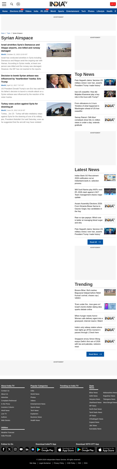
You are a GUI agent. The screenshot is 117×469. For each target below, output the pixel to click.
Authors (4, 417)
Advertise (4, 397)
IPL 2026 (44, 11)
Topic (8, 33)
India (36, 11)
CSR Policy (71, 463)
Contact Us (5, 391)
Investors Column (7, 407)
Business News (36, 417)
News (3, 33)
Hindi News (5, 410)
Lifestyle (100, 11)
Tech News (35, 410)
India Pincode (6, 436)
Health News (35, 420)
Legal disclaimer (45, 463)
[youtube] (21, 449)
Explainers (34, 414)
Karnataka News (95, 429)
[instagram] (15, 449)
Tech (83, 11)
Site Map (32, 463)
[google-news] (33, 449)
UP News (92, 416)
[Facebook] (3, 449)
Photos (91, 11)
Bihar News (93, 393)
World (53, 11)
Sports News (35, 407)
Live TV (4, 414)
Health (109, 11)
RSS (86, 463)
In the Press (5, 404)
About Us (4, 394)
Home (5, 11)
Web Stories (5, 420)
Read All (95, 242)
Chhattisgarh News (96, 419)
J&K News (93, 425)
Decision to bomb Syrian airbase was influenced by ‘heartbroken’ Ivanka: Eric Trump (21, 79)
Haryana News (94, 399)
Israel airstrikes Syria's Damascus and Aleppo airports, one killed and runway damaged (20, 48)
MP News (92, 406)
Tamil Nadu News (95, 412)
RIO (79, 463)
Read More (95, 354)
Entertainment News (38, 404)
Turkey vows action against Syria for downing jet (19, 105)
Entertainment (72, 11)
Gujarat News (94, 422)
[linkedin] (27, 449)
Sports (61, 11)
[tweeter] (9, 449)
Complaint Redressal (8, 401)
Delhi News (93, 396)
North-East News (95, 409)
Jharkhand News (95, 402)
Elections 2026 (16, 11)
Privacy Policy (59, 463)
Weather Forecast (7, 432)
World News (35, 394)
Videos (28, 11)
